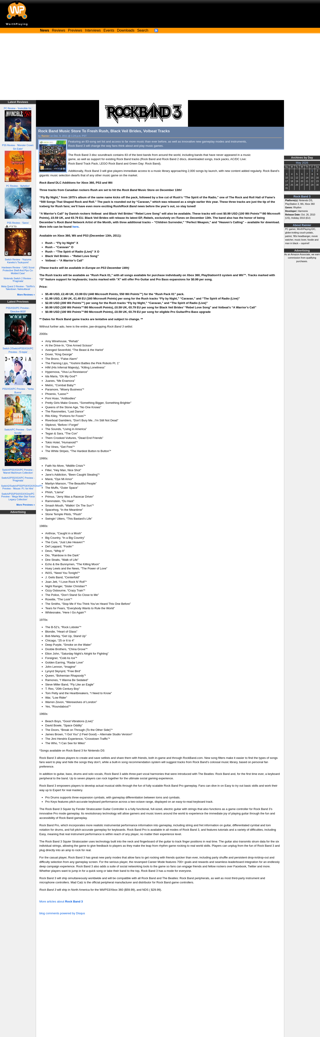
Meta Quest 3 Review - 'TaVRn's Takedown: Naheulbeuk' (18, 288)
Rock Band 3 (302, 196)
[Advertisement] (160, 67)
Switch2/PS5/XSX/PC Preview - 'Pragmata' (18, 479)
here (75, 226)
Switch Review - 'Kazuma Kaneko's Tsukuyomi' (18, 261)
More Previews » (25, 504)
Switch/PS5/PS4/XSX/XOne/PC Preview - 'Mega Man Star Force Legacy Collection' (18, 496)
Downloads (125, 30)
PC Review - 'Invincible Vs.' (18, 108)
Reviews (58, 30)
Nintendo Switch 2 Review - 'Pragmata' (18, 280)
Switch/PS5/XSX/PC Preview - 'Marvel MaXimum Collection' (18, 471)
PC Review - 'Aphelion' (18, 186)
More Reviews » (26, 294)
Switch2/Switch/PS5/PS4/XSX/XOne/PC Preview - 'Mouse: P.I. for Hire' (22, 487)
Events (109, 30)
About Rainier (302, 225)
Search (142, 30)
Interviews (93, 30)
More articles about (61, 901)
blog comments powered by (62, 913)
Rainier (46, 136)
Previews (75, 30)
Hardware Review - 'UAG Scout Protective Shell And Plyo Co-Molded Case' (18, 270)
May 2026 (302, 162)
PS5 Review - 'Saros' (18, 222)
